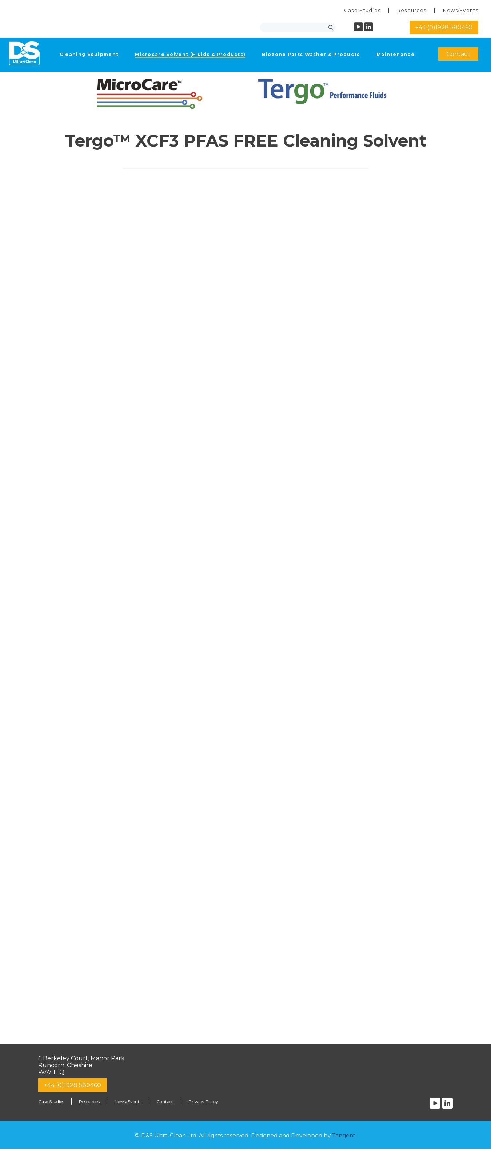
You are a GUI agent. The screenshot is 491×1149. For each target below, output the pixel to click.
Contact (458, 54)
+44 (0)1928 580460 (443, 27)
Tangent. (344, 1135)
